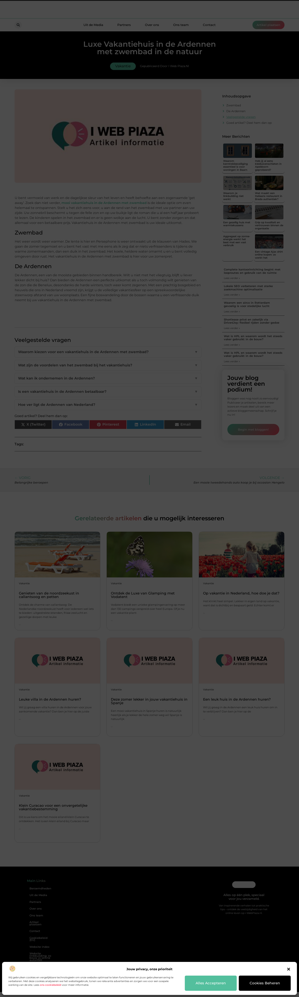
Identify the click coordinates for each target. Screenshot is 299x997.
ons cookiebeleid (50, 984)
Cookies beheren (265, 983)
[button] (289, 969)
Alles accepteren (211, 983)
